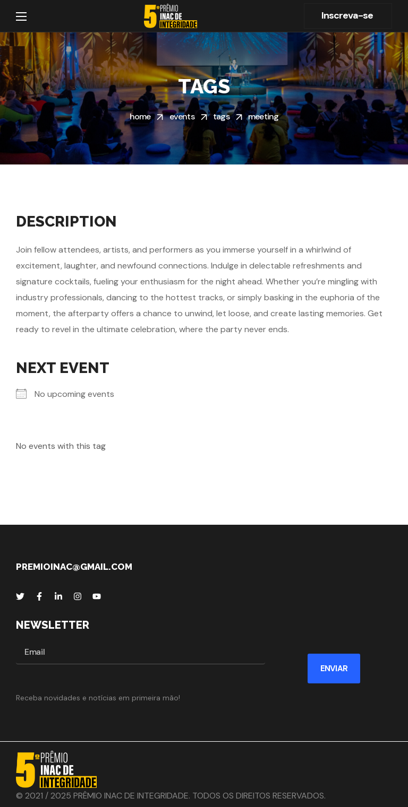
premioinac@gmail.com (74, 566)
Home (140, 116)
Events (181, 116)
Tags (221, 116)
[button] (348, 16)
